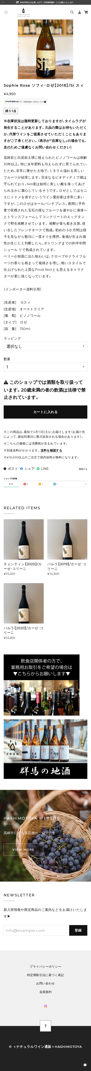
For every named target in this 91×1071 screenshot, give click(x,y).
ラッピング (12, 338)
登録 (78, 930)
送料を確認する (51, 450)
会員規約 (45, 991)
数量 (7, 359)
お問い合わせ (45, 983)
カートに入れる (45, 412)
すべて (11, 484)
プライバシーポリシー (45, 966)
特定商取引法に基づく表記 (45, 975)
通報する (83, 469)
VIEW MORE (23, 849)
